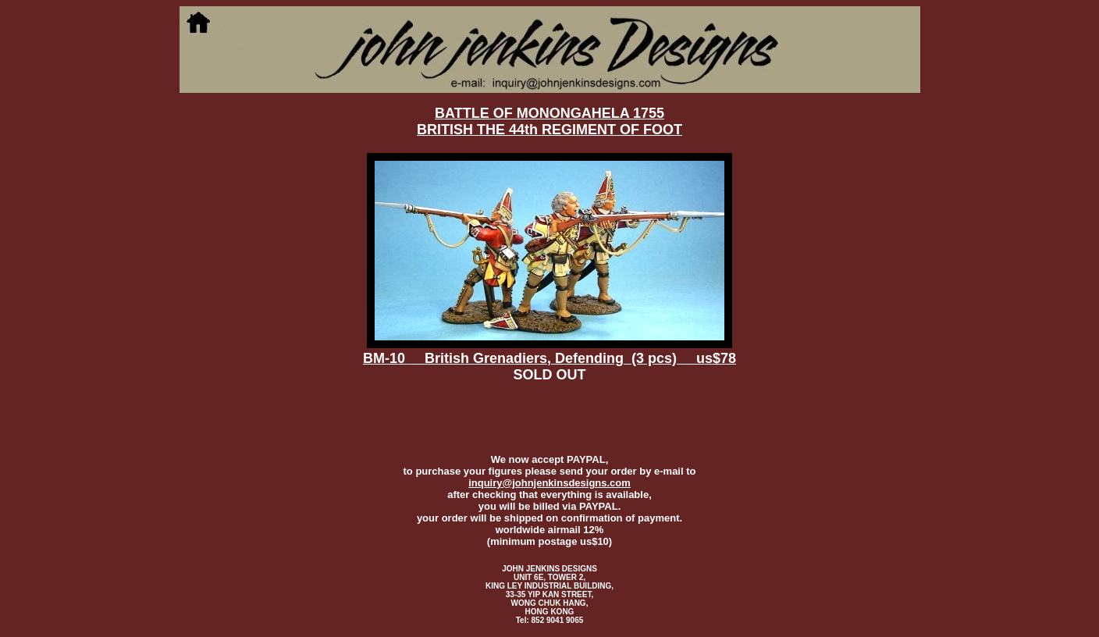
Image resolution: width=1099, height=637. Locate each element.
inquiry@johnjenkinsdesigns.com (549, 483)
